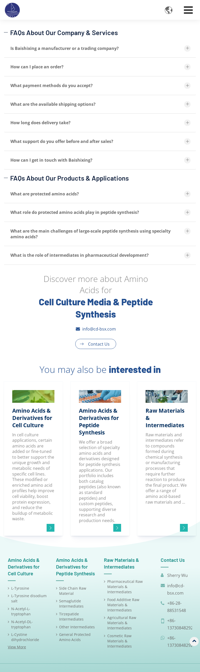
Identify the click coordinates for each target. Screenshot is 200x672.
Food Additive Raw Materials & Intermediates (123, 604)
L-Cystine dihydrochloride (25, 637)
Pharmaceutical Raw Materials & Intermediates (125, 586)
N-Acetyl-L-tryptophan (21, 611)
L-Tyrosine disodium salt (29, 598)
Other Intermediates (77, 626)
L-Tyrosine (20, 588)
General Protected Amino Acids (75, 637)
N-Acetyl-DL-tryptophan (22, 624)
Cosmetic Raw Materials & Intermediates (119, 641)
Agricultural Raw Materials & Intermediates (121, 622)
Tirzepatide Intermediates (71, 616)
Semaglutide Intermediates (71, 603)
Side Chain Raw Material (72, 591)
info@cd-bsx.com (99, 329)
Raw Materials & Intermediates (121, 563)
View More (17, 646)
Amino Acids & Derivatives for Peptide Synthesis (75, 566)
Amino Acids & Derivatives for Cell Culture (24, 566)
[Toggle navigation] (188, 10)
